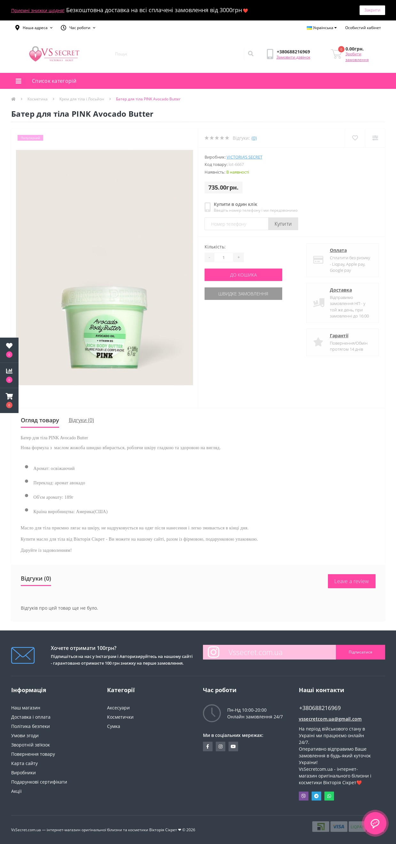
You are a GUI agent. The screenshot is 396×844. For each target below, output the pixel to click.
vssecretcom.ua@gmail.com (330, 719)
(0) (254, 138)
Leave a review (351, 581)
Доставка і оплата (30, 717)
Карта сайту (24, 763)
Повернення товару (33, 754)
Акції (16, 791)
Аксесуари (118, 708)
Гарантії (339, 335)
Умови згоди (25, 735)
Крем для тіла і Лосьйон (81, 99)
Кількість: (215, 247)
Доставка (341, 290)
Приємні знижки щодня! (38, 10)
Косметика (37, 99)
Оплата (338, 250)
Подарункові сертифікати (39, 782)
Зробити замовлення (357, 56)
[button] (34, 27)
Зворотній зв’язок (30, 745)
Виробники (23, 773)
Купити (283, 223)
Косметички (120, 717)
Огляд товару (40, 420)
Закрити (372, 10)
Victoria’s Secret (244, 157)
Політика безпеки (30, 726)
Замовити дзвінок (293, 57)
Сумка (113, 726)
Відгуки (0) (81, 420)
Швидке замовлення (243, 294)
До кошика (243, 275)
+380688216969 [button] (320, 708)
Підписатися (360, 652)
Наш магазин (25, 708)
